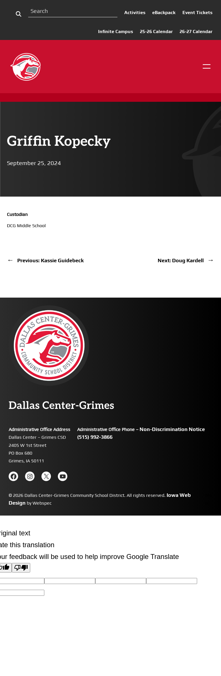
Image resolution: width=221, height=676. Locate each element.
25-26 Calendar (156, 31)
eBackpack (164, 12)
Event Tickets (197, 12)
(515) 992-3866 (95, 437)
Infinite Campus (115, 31)
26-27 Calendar (196, 31)
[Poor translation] (21, 567)
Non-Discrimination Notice (172, 429)
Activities (134, 12)
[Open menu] (206, 66)
